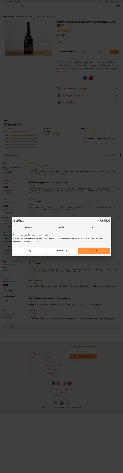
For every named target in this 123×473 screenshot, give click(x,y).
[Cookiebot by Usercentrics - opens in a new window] (100, 220)
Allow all (94, 251)
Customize (61, 251)
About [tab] (94, 227)
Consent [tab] (28, 227)
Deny (29, 251)
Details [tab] (61, 227)
